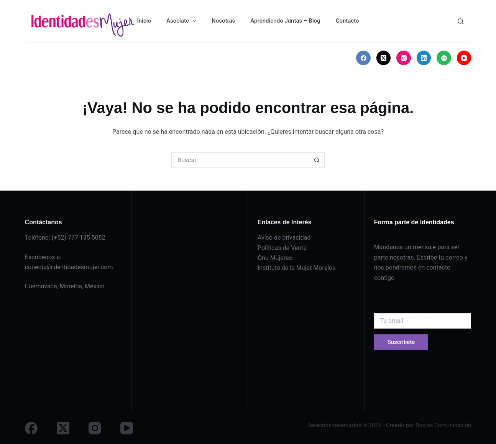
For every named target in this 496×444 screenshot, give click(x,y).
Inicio (144, 20)
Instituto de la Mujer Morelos (296, 267)
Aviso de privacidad (284, 237)
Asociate (182, 21)
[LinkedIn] (424, 58)
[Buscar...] (240, 160)
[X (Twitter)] (383, 58)
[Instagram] (403, 58)
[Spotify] (444, 58)
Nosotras (223, 20)
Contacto (347, 20)
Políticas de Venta (282, 248)
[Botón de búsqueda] (317, 160)
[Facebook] (363, 58)
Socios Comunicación (443, 425)
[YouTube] (464, 58)
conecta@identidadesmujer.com (69, 267)
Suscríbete (401, 342)
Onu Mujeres (275, 257)
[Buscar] (460, 21)
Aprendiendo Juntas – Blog (285, 20)
